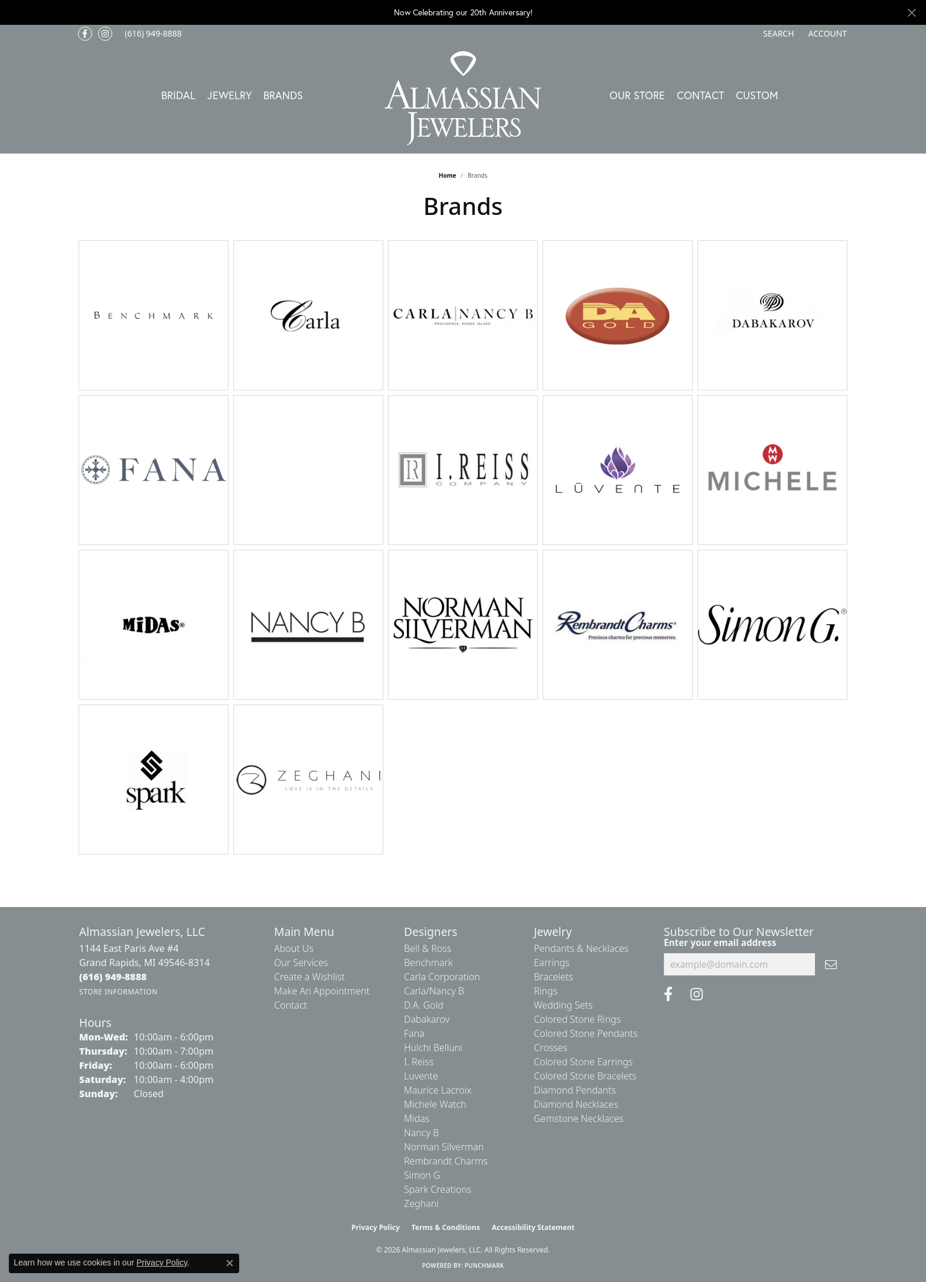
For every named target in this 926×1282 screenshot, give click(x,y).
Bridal (178, 95)
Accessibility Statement (533, 1227)
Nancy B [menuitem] (421, 1132)
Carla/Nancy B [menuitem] (434, 990)
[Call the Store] (113, 976)
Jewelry (229, 95)
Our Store (637, 95)
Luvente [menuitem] (421, 1075)
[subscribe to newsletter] (831, 964)
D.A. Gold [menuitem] (424, 1005)
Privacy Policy (375, 1227)
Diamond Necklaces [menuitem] (576, 1104)
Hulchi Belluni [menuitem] (433, 1047)
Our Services (301, 962)
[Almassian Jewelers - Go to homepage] (463, 98)
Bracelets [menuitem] (553, 976)
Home (448, 175)
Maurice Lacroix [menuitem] (437, 1090)
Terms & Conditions (446, 1227)
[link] (152, 34)
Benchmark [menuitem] (428, 962)
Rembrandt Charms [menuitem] (446, 1160)
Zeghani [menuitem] (421, 1203)
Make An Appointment (322, 990)
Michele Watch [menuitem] (435, 1104)
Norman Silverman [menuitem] (444, 1146)
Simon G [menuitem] (422, 1175)
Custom (757, 95)
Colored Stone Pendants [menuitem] (586, 1033)
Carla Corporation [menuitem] (442, 976)
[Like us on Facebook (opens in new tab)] (85, 34)
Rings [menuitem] (545, 990)
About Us (294, 948)
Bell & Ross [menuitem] (427, 948)
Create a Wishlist (309, 976)
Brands (283, 95)
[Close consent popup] (229, 1263)
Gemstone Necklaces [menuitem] (579, 1118)
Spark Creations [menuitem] (437, 1189)
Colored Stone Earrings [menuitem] (583, 1061)
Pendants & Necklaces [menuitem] (581, 948)
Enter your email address (720, 942)
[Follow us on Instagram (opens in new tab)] (105, 34)
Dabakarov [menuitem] (426, 1019)
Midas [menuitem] (416, 1118)
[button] (777, 34)
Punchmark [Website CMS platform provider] (484, 1265)
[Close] (911, 12)
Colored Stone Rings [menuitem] (577, 1019)
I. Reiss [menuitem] (418, 1061)
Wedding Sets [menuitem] (563, 1005)
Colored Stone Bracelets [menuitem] (585, 1075)
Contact (700, 95)
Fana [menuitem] (414, 1033)
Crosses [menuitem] (551, 1047)
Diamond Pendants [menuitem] (575, 1090)
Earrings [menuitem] (551, 962)
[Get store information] (118, 992)
